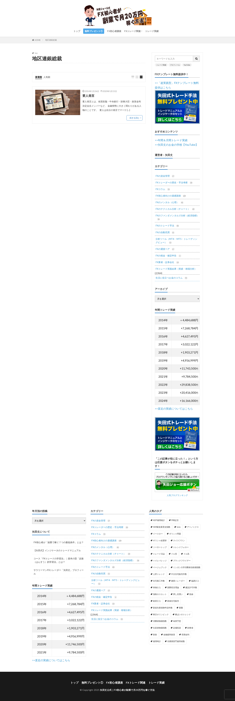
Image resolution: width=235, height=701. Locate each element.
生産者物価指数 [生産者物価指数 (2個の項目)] (160, 628)
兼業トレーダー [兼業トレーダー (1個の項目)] (178, 581)
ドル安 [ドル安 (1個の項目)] (174, 554)
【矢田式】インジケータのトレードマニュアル (57, 550)
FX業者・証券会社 (167, 262)
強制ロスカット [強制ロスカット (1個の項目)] (160, 594)
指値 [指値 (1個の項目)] (191, 594)
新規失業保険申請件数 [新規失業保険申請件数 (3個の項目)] (163, 607)
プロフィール (175, 65)
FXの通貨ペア (165, 249)
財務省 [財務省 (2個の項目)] (190, 628)
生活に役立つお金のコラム (171, 278)
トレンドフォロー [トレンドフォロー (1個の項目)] (181, 547)
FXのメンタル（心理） (170, 202)
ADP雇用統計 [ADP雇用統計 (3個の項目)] (159, 520)
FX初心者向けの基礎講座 (171, 195)
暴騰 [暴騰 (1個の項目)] (181, 607)
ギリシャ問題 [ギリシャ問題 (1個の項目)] (175, 534)
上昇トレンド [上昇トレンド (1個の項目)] (159, 574)
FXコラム (163, 189)
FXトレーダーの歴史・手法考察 (174, 182)
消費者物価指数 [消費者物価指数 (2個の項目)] (160, 621)
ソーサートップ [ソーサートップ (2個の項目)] (160, 547)
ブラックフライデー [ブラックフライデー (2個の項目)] (182, 560)
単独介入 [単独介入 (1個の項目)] (157, 587)
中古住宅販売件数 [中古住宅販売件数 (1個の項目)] (179, 574)
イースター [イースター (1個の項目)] (158, 534)
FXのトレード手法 (167, 225)
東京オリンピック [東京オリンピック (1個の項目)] (161, 614)
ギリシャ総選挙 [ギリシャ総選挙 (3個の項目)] (160, 540)
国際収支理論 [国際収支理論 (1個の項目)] (173, 587)
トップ (76, 31)
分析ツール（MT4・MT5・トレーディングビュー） (176, 241)
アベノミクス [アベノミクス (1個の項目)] (193, 527)
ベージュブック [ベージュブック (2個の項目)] (160, 567)
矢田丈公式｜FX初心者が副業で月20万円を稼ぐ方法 (127, 690)
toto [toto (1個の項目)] (179, 527)
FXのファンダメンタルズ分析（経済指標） (177, 217)
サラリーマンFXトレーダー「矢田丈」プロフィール (59, 572)
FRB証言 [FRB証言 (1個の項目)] (175, 520)
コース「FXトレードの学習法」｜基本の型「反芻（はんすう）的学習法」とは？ (59, 560)
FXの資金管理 (165, 176)
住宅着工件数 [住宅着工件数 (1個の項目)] (159, 581)
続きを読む (134, 118)
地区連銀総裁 (51, 40)
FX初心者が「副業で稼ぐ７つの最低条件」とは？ (59, 542)
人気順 (46, 77)
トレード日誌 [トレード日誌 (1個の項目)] (159, 554)
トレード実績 (152, 31)
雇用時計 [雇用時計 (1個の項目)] (157, 641)
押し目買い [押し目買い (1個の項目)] (178, 594)
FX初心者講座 (114, 31)
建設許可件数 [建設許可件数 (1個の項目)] (191, 587)
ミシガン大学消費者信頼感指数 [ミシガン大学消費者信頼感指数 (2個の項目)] (186, 567)
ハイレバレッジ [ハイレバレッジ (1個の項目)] (160, 560)
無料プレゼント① (94, 31)
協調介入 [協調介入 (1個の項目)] (195, 581)
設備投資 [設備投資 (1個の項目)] (177, 628)
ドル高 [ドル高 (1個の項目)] (186, 554)
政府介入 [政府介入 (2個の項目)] (157, 601)
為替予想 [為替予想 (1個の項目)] (177, 621)
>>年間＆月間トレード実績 (171, 140)
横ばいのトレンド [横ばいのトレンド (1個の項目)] (183, 614)
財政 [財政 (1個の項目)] (155, 634)
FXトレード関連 (132, 31)
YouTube (187, 65)
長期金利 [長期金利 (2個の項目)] (185, 634)
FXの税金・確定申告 (168, 255)
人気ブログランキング (177, 495)
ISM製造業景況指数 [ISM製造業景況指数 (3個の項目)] (161, 527)
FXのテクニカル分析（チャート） (175, 209)
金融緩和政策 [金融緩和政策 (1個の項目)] (169, 634)
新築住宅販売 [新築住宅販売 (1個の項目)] (173, 601)
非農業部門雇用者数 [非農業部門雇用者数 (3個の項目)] (176, 641)
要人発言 (88, 95)
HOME (38, 40)
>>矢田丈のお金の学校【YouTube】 (176, 144)
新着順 (38, 77)
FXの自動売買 (165, 232)
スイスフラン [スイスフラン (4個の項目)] (179, 540)
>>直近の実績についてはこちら (174, 408)
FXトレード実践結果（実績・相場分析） (176, 268)
